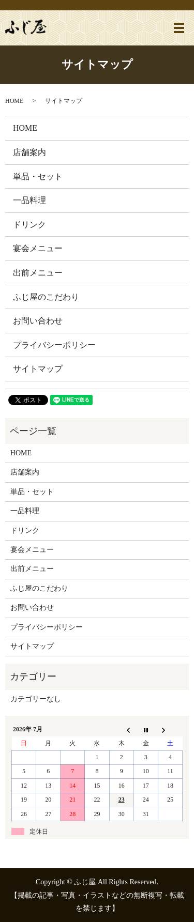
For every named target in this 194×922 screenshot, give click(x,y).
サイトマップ (38, 368)
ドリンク (29, 224)
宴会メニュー (38, 248)
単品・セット (38, 176)
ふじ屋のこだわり (46, 297)
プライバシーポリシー (54, 345)
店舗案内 (29, 152)
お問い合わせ (38, 320)
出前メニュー (38, 272)
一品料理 (29, 200)
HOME (14, 100)
